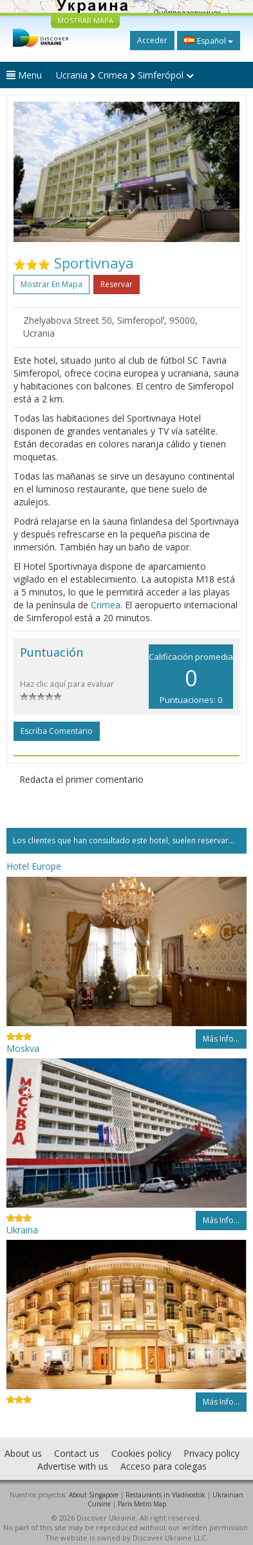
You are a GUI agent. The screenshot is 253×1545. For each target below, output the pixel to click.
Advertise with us (72, 1466)
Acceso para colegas (163, 1466)
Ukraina (22, 1230)
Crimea (105, 605)
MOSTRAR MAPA (85, 20)
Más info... (221, 1038)
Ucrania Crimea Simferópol (125, 75)
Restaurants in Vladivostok (165, 1494)
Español (208, 40)
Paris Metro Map (142, 1503)
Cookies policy (141, 1453)
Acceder (152, 40)
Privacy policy (211, 1453)
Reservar (116, 284)
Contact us (76, 1453)
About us (23, 1453)
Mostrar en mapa (51, 284)
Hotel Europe (33, 866)
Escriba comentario (57, 731)
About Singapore (93, 1494)
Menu (24, 75)
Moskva (22, 1048)
